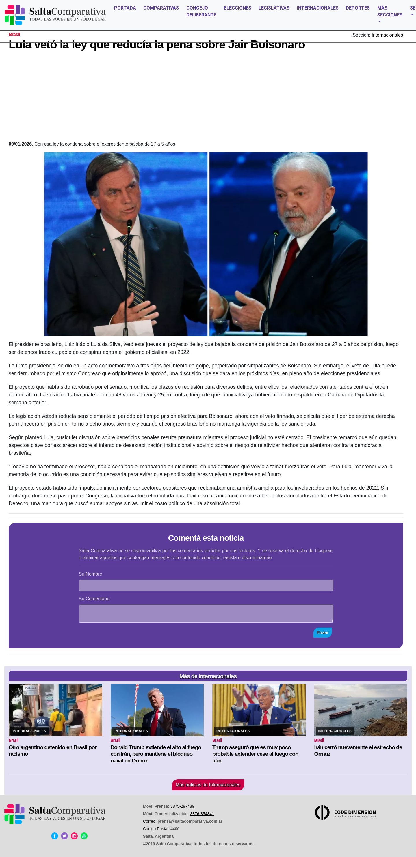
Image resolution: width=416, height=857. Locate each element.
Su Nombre (90, 574)
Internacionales (387, 35)
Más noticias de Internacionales (208, 784)
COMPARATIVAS (161, 8)
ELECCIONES (237, 8)
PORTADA (125, 8)
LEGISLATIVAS (274, 8)
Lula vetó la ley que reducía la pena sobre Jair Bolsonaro (157, 44)
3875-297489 (182, 806)
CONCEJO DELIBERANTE (201, 11)
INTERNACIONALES (318, 8)
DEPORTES (358, 8)
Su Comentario (94, 598)
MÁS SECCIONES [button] (389, 11)
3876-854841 (202, 813)
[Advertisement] (206, 97)
